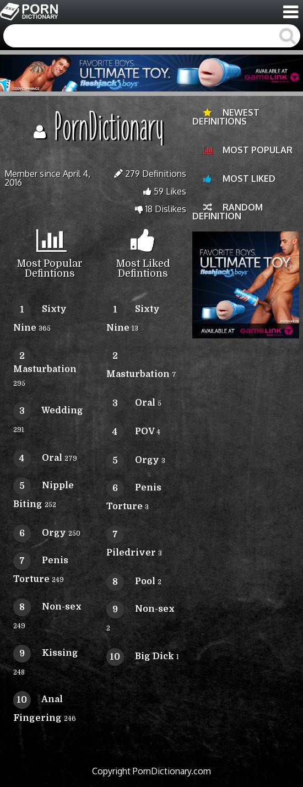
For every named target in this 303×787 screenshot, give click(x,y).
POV (130, 431)
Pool (130, 581)
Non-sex (47, 607)
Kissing (45, 653)
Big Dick (140, 656)
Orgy (39, 533)
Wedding (48, 411)
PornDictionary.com (172, 771)
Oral (37, 458)
